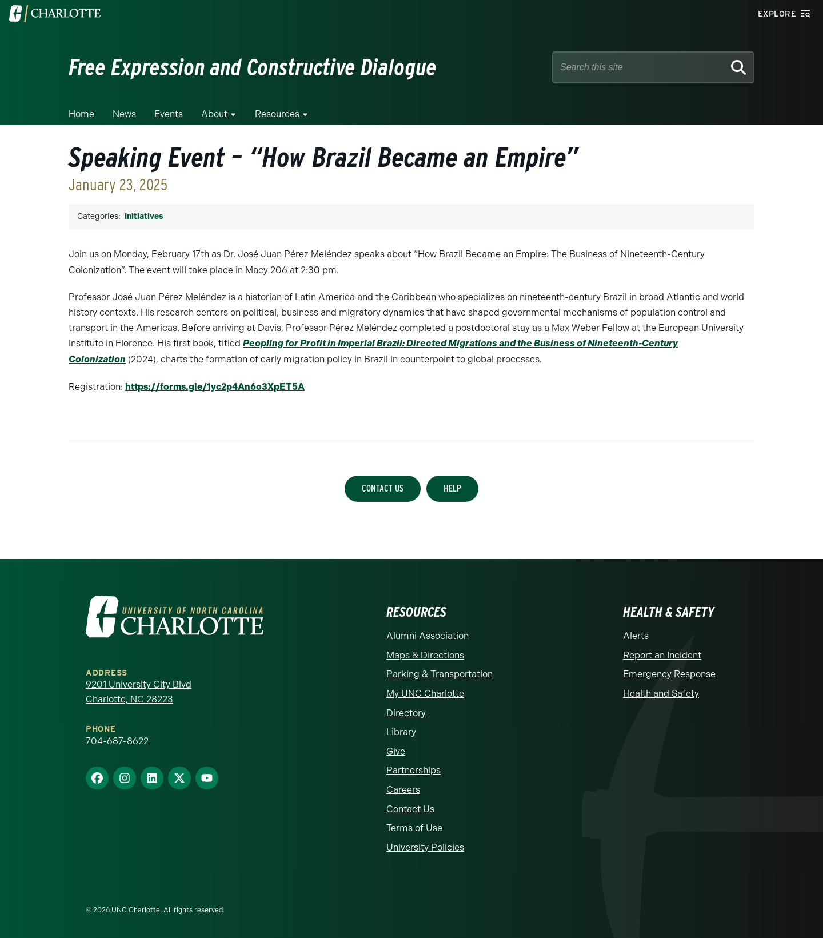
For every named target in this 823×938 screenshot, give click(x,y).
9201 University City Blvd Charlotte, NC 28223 (138, 691)
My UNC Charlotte (425, 692)
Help (452, 487)
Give (395, 750)
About (214, 114)
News (124, 114)
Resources (277, 114)
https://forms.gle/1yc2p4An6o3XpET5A (215, 386)
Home (81, 114)
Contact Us (382, 487)
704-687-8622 (117, 740)
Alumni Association (427, 634)
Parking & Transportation (439, 673)
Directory (406, 712)
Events (168, 114)
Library (401, 730)
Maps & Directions (425, 654)
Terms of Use (414, 826)
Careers (403, 788)
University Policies (425, 846)
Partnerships (413, 769)
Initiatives (144, 216)
